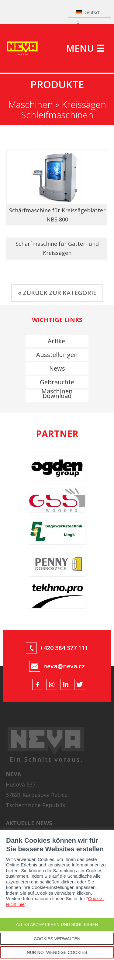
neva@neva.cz (64, 666)
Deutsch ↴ (88, 13)
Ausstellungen (57, 355)
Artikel (57, 341)
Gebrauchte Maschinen (57, 383)
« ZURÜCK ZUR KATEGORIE (57, 293)
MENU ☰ (85, 48)
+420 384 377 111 (64, 648)
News (57, 368)
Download (57, 396)
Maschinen (30, 104)
